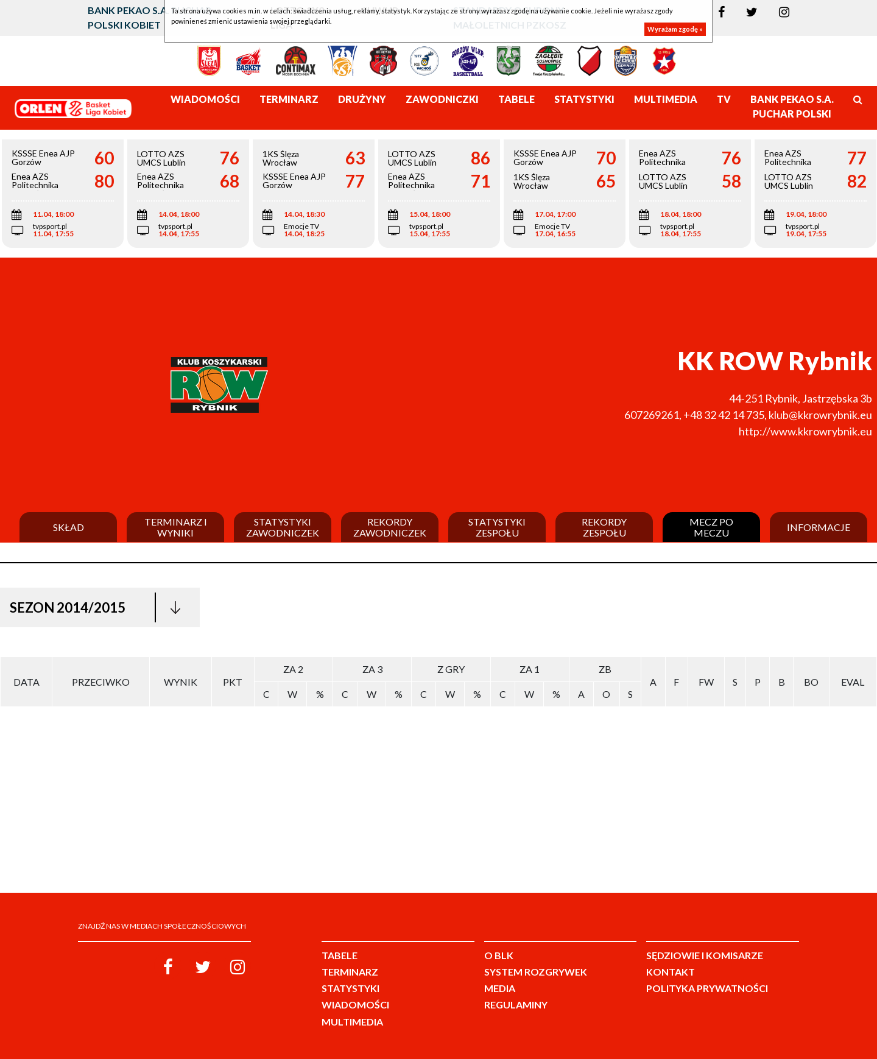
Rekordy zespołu (604, 527)
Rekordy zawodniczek (389, 527)
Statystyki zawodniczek (282, 527)
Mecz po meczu (711, 527)
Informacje (818, 527)
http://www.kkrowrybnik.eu (805, 431)
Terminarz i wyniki (175, 527)
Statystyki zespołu (497, 527)
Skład (68, 527)
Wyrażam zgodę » (675, 29)
